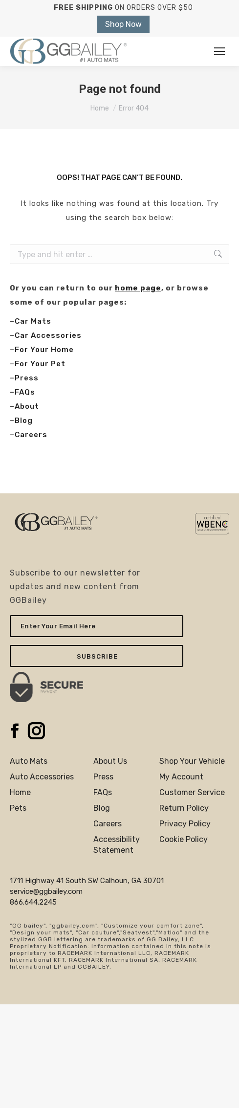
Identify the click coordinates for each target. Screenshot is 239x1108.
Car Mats (33, 321)
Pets (18, 808)
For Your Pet (40, 363)
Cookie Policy (183, 839)
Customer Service (192, 792)
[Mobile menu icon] (219, 51)
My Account (181, 776)
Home (20, 792)
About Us (110, 761)
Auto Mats (28, 761)
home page (138, 288)
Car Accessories (48, 335)
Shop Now (123, 24)
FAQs (25, 392)
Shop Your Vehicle (192, 761)
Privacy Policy (185, 823)
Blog (24, 420)
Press (27, 378)
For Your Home (44, 349)
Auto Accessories (42, 776)
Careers (31, 434)
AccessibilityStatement (116, 845)
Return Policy (184, 808)
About (27, 406)
